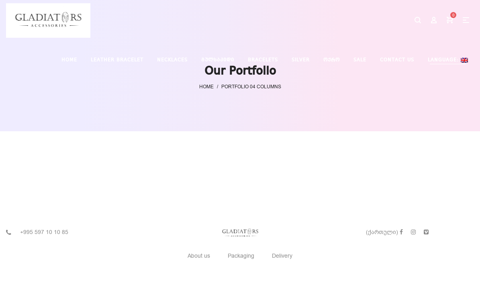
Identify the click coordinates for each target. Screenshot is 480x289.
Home (206, 86)
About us (199, 256)
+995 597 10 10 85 (44, 232)
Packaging (241, 256)
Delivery (282, 256)
